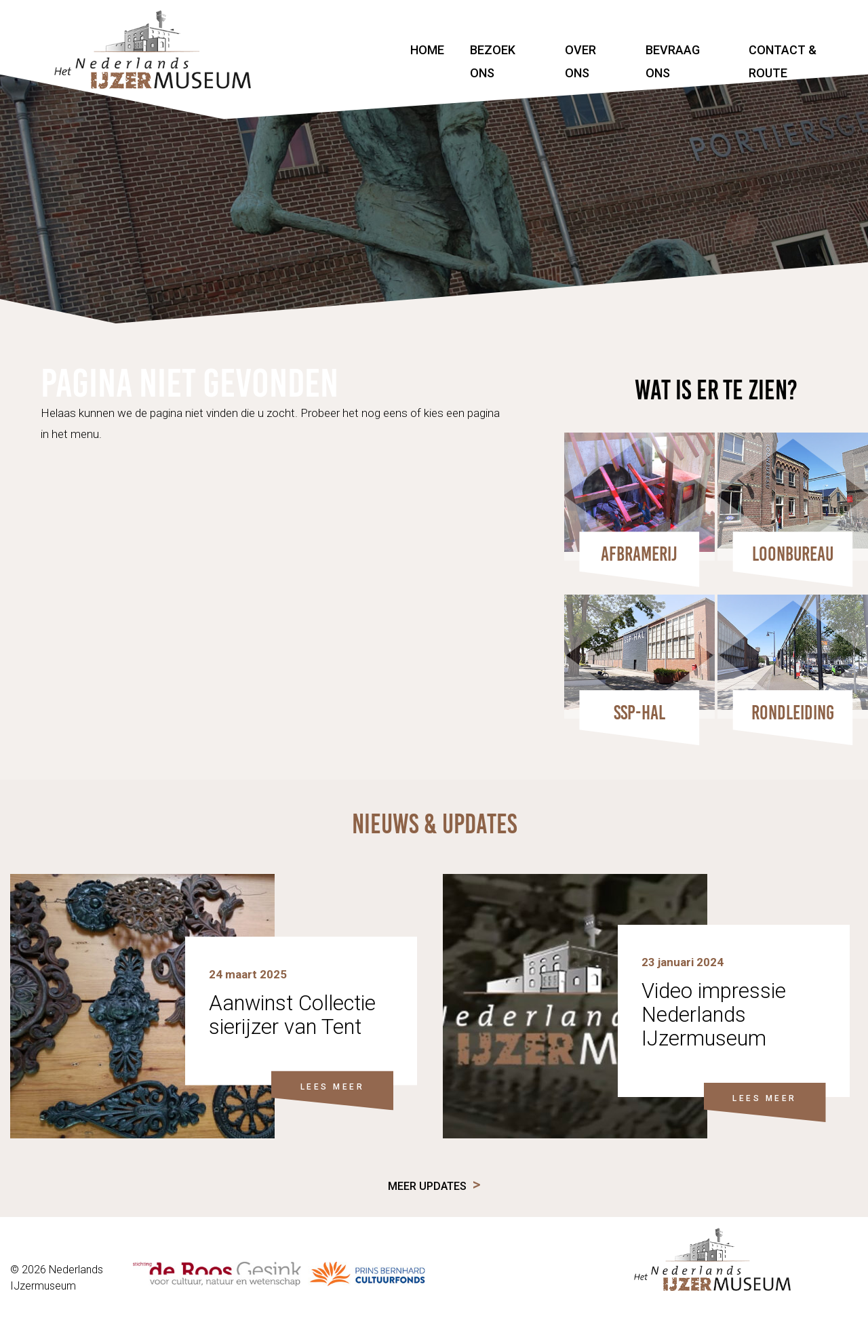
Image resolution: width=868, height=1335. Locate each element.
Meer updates (427, 1186)
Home (427, 50)
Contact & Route (782, 61)
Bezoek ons (492, 61)
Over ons (580, 61)
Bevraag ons (673, 61)
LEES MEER (332, 1086)
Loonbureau (792, 553)
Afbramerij (639, 553)
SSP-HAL (639, 712)
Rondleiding (792, 712)
